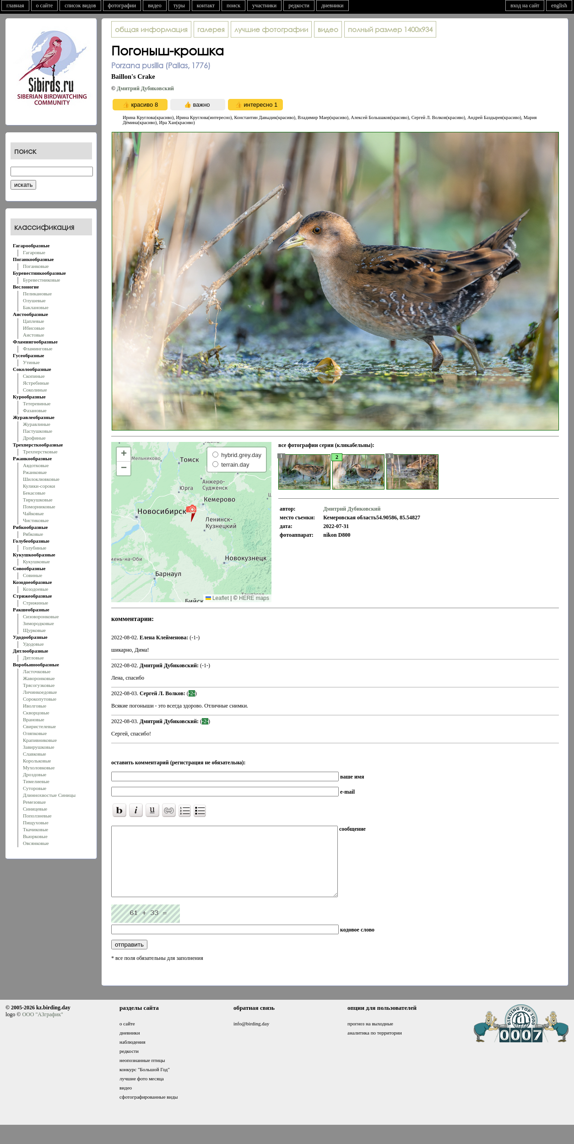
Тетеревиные (37, 403)
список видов (80, 5)
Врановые (33, 719)
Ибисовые (33, 328)
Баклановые (36, 307)
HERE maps (254, 598)
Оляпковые (35, 733)
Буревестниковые (41, 280)
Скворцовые (36, 712)
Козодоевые (35, 589)
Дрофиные (34, 438)
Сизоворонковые (41, 616)
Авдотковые (36, 465)
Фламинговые (37, 348)
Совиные (32, 575)
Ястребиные (36, 383)
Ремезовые (34, 802)
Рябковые (33, 534)
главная (15, 5)
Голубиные (34, 547)
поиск (233, 5)
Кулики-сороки (39, 486)
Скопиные (34, 376)
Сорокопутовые (39, 699)
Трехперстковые (40, 451)
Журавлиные (36, 424)
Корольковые (37, 760)
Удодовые (33, 644)
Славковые (34, 754)
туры (179, 5)
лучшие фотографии (271, 29)
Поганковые (36, 266)
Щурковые (34, 630)
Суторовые (34, 788)
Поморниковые (39, 506)
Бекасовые (34, 493)
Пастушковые (37, 431)
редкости (298, 5)
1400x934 (390, 29)
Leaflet (217, 598)
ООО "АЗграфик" (42, 1028)
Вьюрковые (35, 836)
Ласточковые (36, 671)
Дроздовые (34, 774)
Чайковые (33, 513)
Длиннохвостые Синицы (49, 795)
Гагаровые (34, 252)
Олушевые (34, 300)
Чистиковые (36, 520)
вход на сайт (524, 5)
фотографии (122, 5)
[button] (191, 513)
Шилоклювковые (41, 479)
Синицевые (35, 809)
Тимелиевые (36, 781)
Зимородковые (38, 623)
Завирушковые (38, 747)
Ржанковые (35, 472)
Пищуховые (36, 822)
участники (264, 5)
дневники (332, 5)
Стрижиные (35, 602)
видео (155, 5)
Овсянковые (36, 843)
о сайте (44, 5)
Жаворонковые (39, 678)
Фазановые (35, 410)
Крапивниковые (40, 740)
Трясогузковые (38, 685)
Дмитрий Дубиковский (145, 88)
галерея (211, 29)
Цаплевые (33, 321)
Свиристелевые (39, 726)
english (559, 5)
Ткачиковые (35, 829)
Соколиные (35, 389)
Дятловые (33, 657)
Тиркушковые (38, 499)
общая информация (151, 29)
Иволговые (34, 705)
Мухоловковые (38, 767)
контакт (206, 5)
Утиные (31, 362)
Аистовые (33, 335)
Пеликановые (37, 293)
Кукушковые (36, 561)
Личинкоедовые (40, 692)
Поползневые (37, 815)
